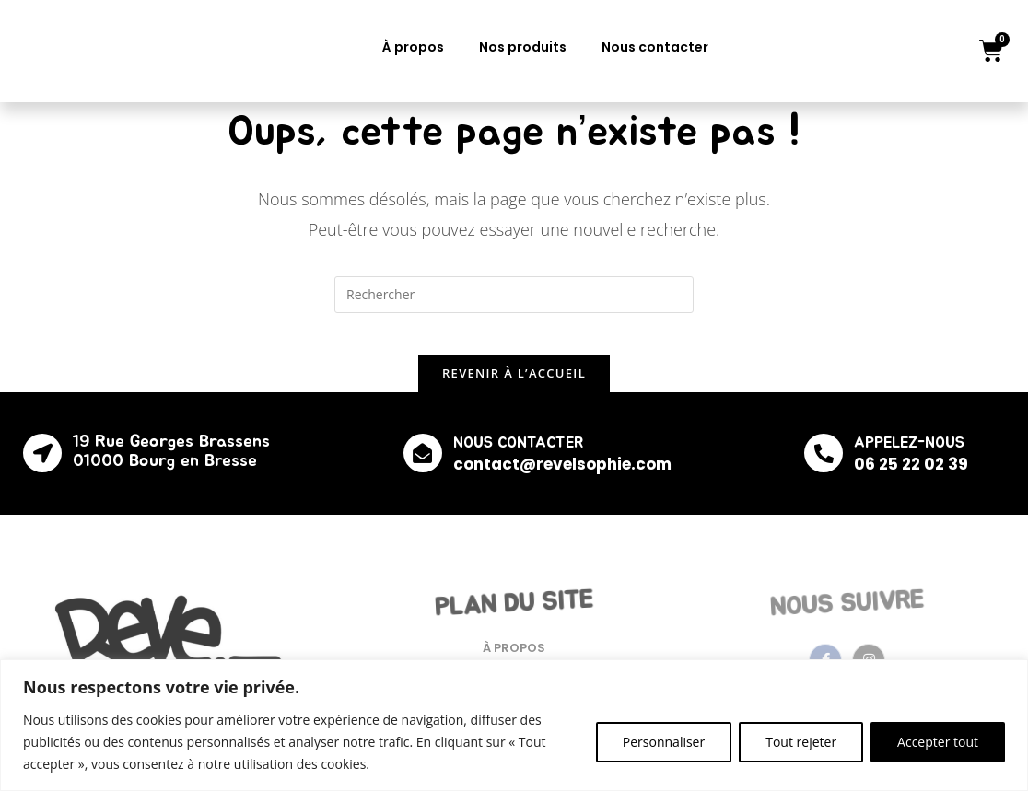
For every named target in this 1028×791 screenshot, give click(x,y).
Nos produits (523, 47)
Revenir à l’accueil (514, 386)
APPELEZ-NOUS (905, 456)
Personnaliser (664, 741)
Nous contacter (655, 47)
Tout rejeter (800, 741)
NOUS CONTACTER (520, 456)
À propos (413, 47)
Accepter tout (937, 741)
